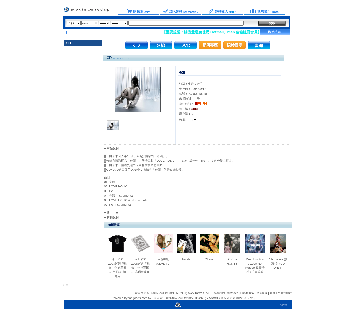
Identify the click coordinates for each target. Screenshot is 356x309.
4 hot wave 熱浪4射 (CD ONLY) (278, 263)
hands (186, 259)
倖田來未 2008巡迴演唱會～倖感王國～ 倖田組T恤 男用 (117, 268)
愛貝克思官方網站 (281, 293)
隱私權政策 (247, 293)
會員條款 (261, 293)
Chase (209, 259)
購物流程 (232, 293)
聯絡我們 (219, 293)
